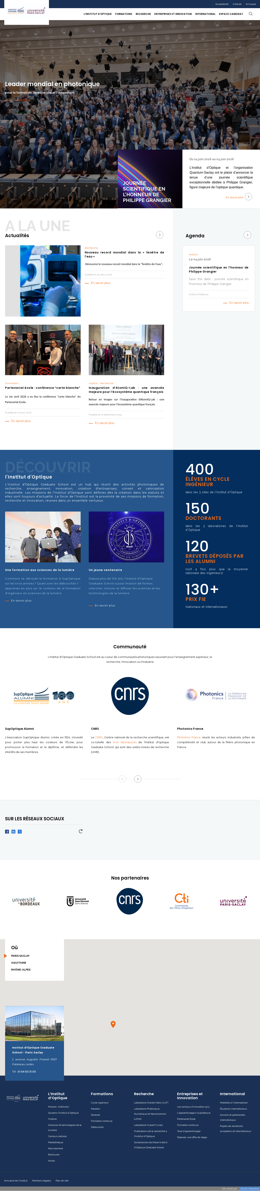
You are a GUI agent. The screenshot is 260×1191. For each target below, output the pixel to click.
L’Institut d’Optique (57, 1096)
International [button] (205, 14)
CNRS (99, 737)
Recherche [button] (143, 14)
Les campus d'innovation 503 (193, 1106)
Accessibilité (222, 4)
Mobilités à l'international (233, 1102)
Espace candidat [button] (231, 14)
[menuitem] (237, 4)
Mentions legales (41, 1180)
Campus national (57, 1136)
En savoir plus (239, 196)
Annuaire (251, 4)
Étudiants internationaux (233, 1108)
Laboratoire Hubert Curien (148, 1125)
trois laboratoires (124, 742)
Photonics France (189, 737)
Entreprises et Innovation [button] (173, 14)
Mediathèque (55, 1142)
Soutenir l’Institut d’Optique (63, 1112)
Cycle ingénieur (100, 1102)
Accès (51, 1160)
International (232, 1094)
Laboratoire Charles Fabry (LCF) (151, 1102)
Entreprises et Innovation (190, 1096)
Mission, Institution (58, 1106)
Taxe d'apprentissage (188, 1131)
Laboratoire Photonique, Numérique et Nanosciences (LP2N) (150, 1113)
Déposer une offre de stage (192, 1137)
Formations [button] (123, 14)
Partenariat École (186, 1119)
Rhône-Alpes (20, 969)
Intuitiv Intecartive (249, 1188)
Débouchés (97, 1127)
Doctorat (95, 1114)
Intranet (237, 4)
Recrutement (55, 1148)
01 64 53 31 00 (27, 1072)
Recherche (144, 1094)
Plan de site (62, 1180)
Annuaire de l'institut (15, 1180)
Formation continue (101, 1121)
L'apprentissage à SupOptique (193, 1112)
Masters (95, 1108)
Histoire (52, 1119)
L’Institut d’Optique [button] (98, 14)
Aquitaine (18, 962)
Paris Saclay (20, 955)
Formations (102, 1094)
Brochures (54, 1154)
